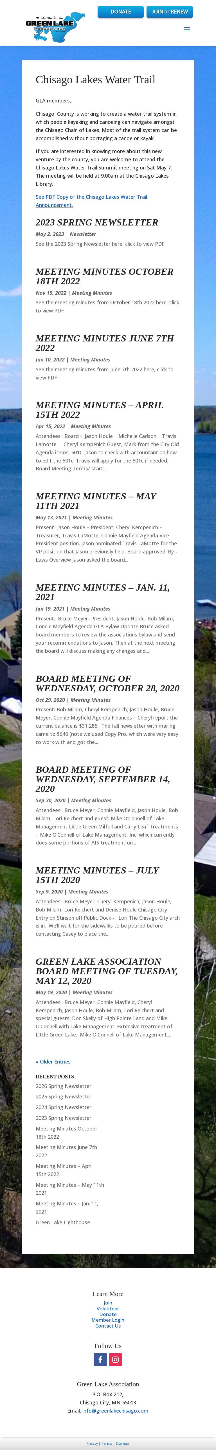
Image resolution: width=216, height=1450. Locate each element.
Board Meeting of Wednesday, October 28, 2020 (107, 683)
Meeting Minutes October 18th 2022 (105, 276)
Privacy (92, 1443)
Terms (107, 1443)
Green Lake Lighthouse (63, 1222)
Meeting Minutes (92, 292)
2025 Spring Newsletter (63, 1096)
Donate (108, 1314)
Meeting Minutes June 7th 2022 (105, 343)
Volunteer (108, 1308)
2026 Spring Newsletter (63, 1086)
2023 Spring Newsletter (97, 222)
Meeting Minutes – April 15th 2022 (99, 410)
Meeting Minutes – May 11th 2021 (96, 501)
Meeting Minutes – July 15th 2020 (97, 875)
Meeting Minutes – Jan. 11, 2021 (103, 592)
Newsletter (83, 234)
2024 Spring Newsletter (63, 1107)
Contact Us (108, 1325)
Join (108, 1302)
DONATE (119, 12)
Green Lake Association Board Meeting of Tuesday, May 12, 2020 (107, 971)
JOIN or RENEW (170, 12)
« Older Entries (53, 1061)
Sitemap (122, 1443)
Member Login (107, 1320)
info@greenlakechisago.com (115, 1410)
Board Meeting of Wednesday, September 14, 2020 (103, 779)
